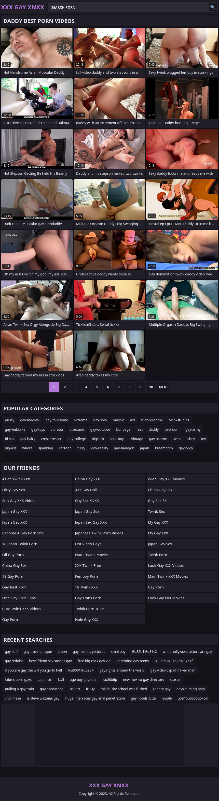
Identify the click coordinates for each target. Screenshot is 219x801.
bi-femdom (164, 448)
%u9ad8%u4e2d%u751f (174, 660)
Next (163, 387)
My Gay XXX (158, 522)
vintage (137, 438)
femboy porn (86, 576)
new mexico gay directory (143, 679)
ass (132, 420)
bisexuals (76, 429)
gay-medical (30, 420)
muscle (118, 420)
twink (177, 438)
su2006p (110, 679)
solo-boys (117, 438)
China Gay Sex (14, 565)
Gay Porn (10, 619)
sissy (191, 438)
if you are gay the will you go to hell (33, 670)
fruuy (90, 689)
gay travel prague (38, 651)
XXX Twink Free (88, 565)
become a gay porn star (23, 532)
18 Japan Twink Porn (19, 543)
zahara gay (162, 689)
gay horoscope (52, 689)
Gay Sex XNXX (87, 500)
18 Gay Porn (12, 576)
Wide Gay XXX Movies (166, 478)
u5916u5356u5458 (193, 698)
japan (144, 448)
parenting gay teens (132, 660)
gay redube (14, 660)
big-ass (10, 448)
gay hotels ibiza (143, 698)
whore (27, 448)
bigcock (98, 438)
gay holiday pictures (89, 651)
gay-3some (158, 438)
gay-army (193, 429)
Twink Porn (157, 554)
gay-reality (99, 448)
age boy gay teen (83, 679)
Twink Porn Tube (89, 608)
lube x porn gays (18, 679)
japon (62, 651)
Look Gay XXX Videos (166, 565)
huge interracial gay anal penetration (95, 698)
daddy (154, 429)
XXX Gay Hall (86, 489)
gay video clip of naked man (172, 670)
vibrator (57, 429)
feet (140, 429)
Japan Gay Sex (87, 511)
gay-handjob (124, 448)
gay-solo (100, 420)
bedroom (171, 429)
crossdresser (51, 438)
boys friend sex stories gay (50, 660)
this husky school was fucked (123, 689)
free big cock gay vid (94, 660)
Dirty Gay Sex (13, 489)
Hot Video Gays (88, 543)
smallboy (118, 651)
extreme (80, 420)
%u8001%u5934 (81, 670)
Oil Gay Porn (13, 554)
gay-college (77, 438)
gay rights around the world (121, 670)
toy (203, 438)
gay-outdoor (100, 429)
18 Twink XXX (86, 587)
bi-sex (9, 438)
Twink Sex (156, 511)
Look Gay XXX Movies (166, 597)
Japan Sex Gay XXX (91, 522)
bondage (123, 429)
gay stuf (11, 651)
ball (61, 679)
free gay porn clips (19, 597)
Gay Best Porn (14, 587)
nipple (167, 698)
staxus (175, 679)
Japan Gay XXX (14, 511)
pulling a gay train (19, 689)
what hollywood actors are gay (187, 651)
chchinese (13, 698)
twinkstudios (179, 420)
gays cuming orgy (190, 689)
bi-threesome (152, 420)
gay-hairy (27, 438)
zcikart (74, 689)
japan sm (45, 679)
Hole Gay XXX (86, 619)
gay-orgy (186, 448)
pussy (9, 420)
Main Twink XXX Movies (168, 576)
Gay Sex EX (157, 500)
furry (81, 448)
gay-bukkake (15, 429)
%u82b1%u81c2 (144, 651)
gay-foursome (56, 420)
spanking (45, 448)
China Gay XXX (87, 478)
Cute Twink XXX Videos (21, 608)
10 (151, 387)
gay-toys (38, 429)
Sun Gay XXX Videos (19, 500)
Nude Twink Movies (92, 554)
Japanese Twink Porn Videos (99, 532)
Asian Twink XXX (16, 478)
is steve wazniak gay (43, 698)
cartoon (65, 448)
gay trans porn (88, 597)
